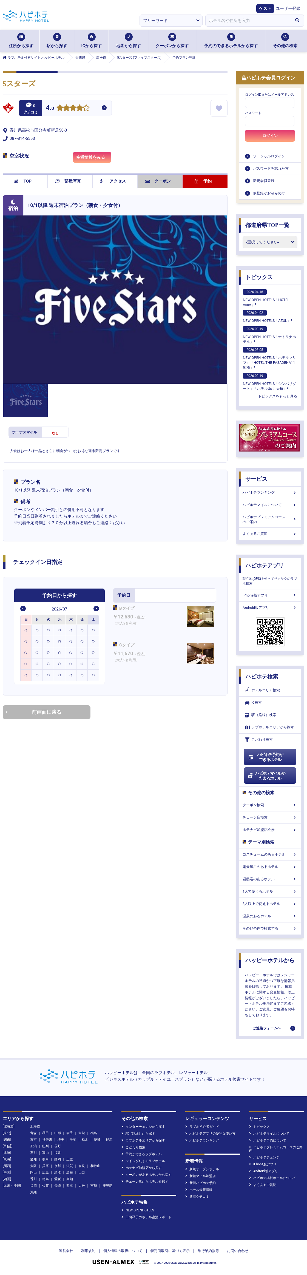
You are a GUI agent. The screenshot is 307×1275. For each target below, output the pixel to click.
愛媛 (57, 1179)
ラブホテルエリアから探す (269, 727)
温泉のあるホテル (270, 916)
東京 (33, 1139)
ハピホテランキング (270, 492)
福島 (93, 1133)
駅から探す (57, 40)
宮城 (81, 1133)
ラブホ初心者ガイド (202, 1127)
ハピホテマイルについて (270, 505)
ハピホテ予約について (267, 1140)
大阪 (33, 1166)
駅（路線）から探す (138, 1133)
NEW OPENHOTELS (137, 1210)
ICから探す (91, 40)
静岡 (57, 1159)
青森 (33, 1133)
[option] (26, 630)
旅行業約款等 (208, 1251)
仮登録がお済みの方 (269, 193)
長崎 (57, 1186)
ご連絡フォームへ (266, 1028)
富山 (45, 1153)
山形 (57, 1133)
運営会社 (66, 1251)
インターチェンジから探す (143, 1127)
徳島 (45, 1179)
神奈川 (47, 1139)
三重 (69, 1159)
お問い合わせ (237, 1251)
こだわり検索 (259, 739)
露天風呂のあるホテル (270, 867)
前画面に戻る (33, 712)
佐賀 (45, 1186)
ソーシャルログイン (269, 156)
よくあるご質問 (270, 534)
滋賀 (69, 1166)
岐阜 (45, 1159)
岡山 (33, 1172)
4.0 (50, 108)
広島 (45, 1172)
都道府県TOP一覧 (267, 225)
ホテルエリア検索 (262, 690)
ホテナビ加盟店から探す (141, 1168)
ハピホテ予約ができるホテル (265, 757)
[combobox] (247, 21)
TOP (23, 181)
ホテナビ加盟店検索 (270, 830)
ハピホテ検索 (261, 677)
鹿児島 (107, 1186)
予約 (203, 181)
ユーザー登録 (288, 8)
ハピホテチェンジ (264, 1157)
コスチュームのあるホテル (270, 854)
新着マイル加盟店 (200, 1176)
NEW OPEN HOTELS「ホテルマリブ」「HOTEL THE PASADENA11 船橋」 (269, 358)
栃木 (85, 1139)
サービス (256, 479)
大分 (81, 1186)
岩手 (69, 1133)
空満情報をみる (93, 158)
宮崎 (93, 1186)
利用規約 (88, 1251)
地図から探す (128, 40)
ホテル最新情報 (198, 1190)
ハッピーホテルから (270, 960)
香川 (33, 1179)
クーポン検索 (270, 805)
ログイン (270, 136)
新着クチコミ (197, 1197)
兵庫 (45, 1166)
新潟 (33, 1146)
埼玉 (61, 1139)
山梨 (45, 1146)
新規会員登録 (263, 181)
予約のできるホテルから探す (231, 40)
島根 (69, 1172)
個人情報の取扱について (123, 1251)
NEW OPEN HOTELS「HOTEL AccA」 (266, 298)
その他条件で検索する (270, 928)
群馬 (109, 1139)
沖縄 (33, 1192)
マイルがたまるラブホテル (143, 1161)
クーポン (158, 181)
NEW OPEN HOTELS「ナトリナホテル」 (269, 335)
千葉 (73, 1139)
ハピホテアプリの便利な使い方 (210, 1133)
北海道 (35, 1126)
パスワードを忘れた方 (271, 168)
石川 (33, 1153)
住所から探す (21, 40)
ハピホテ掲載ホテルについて (272, 1178)
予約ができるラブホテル (141, 1154)
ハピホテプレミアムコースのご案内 (270, 519)
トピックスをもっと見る (277, 396)
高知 (69, 1179)
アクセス (113, 181)
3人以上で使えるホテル (270, 904)
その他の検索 (285, 40)
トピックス (259, 277)
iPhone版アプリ (270, 595)
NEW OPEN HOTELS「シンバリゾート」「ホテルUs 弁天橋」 (269, 382)
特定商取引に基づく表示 (170, 1251)
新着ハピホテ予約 (200, 1183)
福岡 (33, 1186)
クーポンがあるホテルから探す (146, 1175)
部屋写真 (68, 181)
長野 (57, 1146)
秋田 (45, 1133)
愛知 (33, 1159)
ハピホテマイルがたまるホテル (266, 776)
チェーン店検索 (270, 817)
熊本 (69, 1186)
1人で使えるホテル (270, 891)
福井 (57, 1153)
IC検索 (253, 702)
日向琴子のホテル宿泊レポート (146, 1217)
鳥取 (57, 1172)
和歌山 (95, 1166)
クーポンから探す (172, 40)
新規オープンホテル (202, 1169)
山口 (81, 1172)
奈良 (81, 1166)
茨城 (97, 1139)
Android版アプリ (270, 608)
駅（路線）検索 (260, 715)
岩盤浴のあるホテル (270, 879)
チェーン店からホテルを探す (144, 1181)
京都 (57, 1166)
